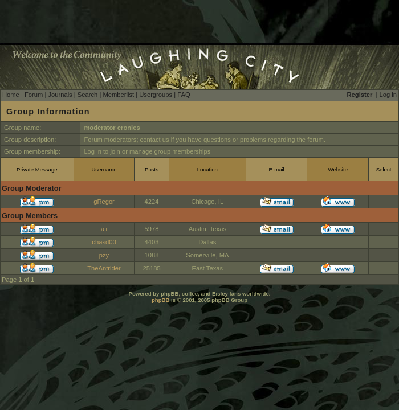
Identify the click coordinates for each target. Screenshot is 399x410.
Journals (60, 94)
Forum (34, 94)
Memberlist (118, 94)
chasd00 (104, 242)
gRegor (104, 201)
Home (10, 94)
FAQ (183, 94)
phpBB (160, 300)
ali (104, 229)
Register (360, 94)
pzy (104, 255)
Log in (388, 94)
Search (87, 94)
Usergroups (155, 94)
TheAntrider (103, 268)
